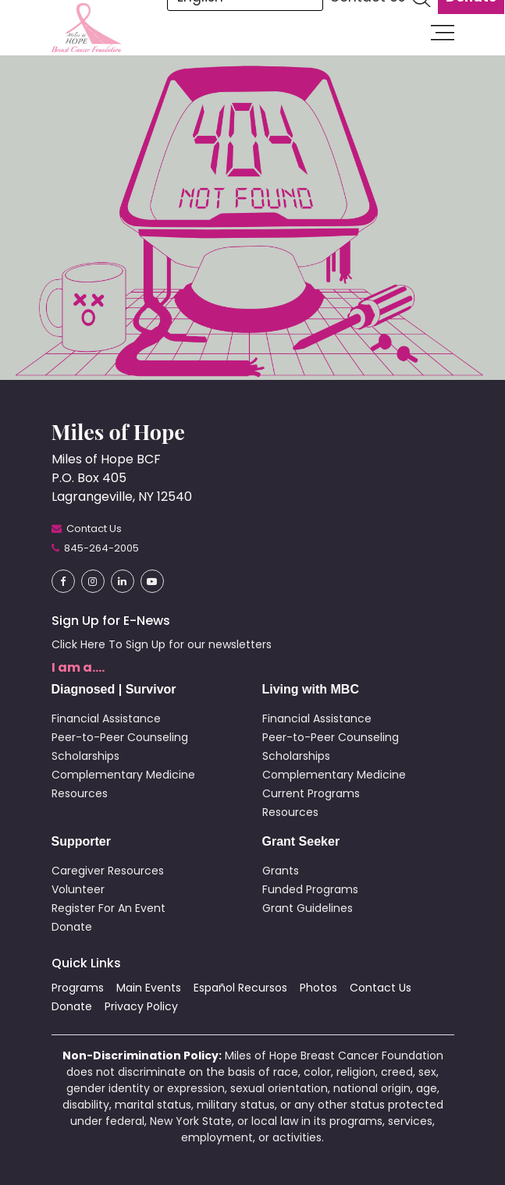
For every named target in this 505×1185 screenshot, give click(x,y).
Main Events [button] (148, 987)
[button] (87, 27)
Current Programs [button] (311, 793)
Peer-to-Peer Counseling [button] (120, 737)
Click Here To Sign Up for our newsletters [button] (162, 644)
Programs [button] (78, 987)
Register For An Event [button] (108, 908)
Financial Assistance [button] (106, 718)
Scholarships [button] (85, 756)
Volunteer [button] (78, 889)
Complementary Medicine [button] (123, 774)
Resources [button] (80, 793)
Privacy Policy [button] (141, 1006)
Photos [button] (318, 987)
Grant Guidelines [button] (307, 908)
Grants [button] (280, 870)
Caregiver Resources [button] (108, 870)
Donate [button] (72, 927)
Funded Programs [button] (310, 889)
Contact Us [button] (380, 987)
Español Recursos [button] (240, 987)
